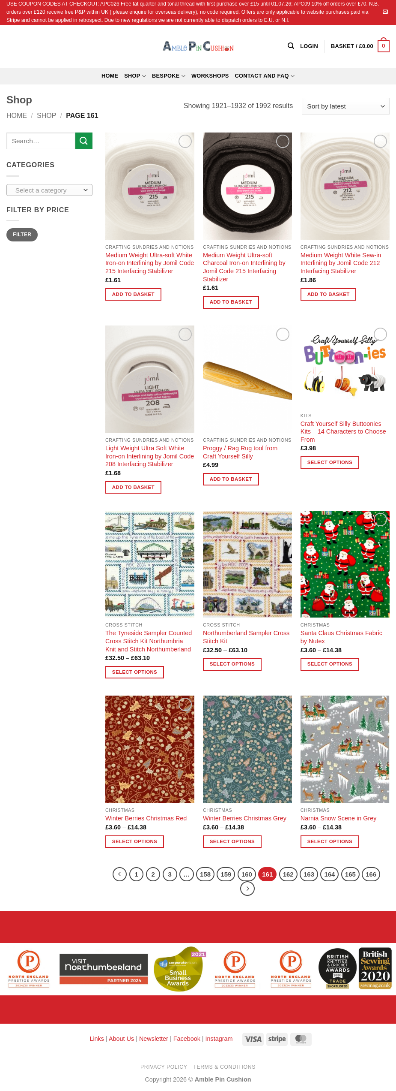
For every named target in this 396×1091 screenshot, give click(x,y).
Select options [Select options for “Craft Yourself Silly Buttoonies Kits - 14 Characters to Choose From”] (329, 462)
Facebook (186, 1038)
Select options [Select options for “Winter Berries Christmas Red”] (134, 841)
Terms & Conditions (224, 1067)
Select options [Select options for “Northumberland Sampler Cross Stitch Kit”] (232, 663)
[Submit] (83, 141)
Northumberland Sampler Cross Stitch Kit (246, 637)
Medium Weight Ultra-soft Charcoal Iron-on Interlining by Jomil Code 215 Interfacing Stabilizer (244, 267)
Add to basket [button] (133, 294)
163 (309, 874)
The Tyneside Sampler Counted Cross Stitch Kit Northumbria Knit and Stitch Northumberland (148, 641)
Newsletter (153, 1038)
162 (288, 874)
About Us (121, 1038)
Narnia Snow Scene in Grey (339, 818)
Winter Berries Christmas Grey (244, 818)
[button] (360, 46)
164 (329, 874)
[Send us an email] (385, 12)
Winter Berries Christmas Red (146, 818)
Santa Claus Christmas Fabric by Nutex (341, 637)
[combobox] (49, 190)
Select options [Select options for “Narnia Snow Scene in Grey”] (329, 841)
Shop (135, 76)
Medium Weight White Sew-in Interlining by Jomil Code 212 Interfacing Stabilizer (341, 263)
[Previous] (120, 874)
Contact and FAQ (265, 76)
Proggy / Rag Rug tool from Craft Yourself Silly (240, 452)
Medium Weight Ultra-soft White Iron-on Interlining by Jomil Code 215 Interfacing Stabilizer (149, 263)
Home (109, 75)
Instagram (219, 1038)
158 (205, 874)
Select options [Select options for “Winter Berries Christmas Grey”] (232, 841)
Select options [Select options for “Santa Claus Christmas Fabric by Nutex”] (329, 663)
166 (371, 874)
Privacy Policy (163, 1067)
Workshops (210, 75)
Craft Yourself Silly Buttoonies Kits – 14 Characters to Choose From (343, 431)
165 (350, 874)
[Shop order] (346, 106)
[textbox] (47, 190)
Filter (22, 235)
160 (246, 874)
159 (225, 874)
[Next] (247, 888)
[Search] (291, 46)
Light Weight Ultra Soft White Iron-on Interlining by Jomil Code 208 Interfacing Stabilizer (149, 456)
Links (97, 1038)
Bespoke (168, 76)
